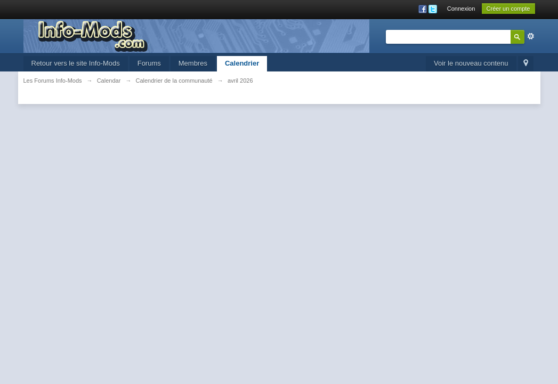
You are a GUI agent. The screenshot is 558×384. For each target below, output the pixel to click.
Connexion (461, 8)
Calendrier (242, 63)
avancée (531, 36)
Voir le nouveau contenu (471, 63)
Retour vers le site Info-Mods (75, 63)
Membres (193, 63)
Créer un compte (508, 8)
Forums (149, 63)
